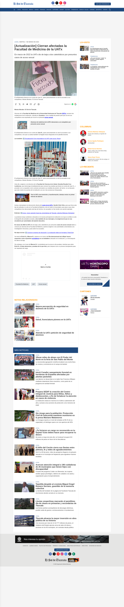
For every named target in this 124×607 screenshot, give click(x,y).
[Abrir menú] (14, 9)
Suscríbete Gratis (94, 284)
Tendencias (74, 9)
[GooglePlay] (73, 553)
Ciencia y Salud (83, 9)
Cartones (55, 9)
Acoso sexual (42, 284)
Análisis (48, 9)
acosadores (35, 238)
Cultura (67, 9)
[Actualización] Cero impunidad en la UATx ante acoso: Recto (42, 138)
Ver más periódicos (102, 4)
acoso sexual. (49, 117)
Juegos (105, 9)
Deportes (99, 9)
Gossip (62, 9)
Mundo (37, 9)
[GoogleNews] (65, 553)
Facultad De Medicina (22, 284)
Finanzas (42, 9)
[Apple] (69, 553)
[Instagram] (64, 2)
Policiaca (25, 9)
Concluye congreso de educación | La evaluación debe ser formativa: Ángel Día (50, 232)
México (31, 9)
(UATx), (64, 113)
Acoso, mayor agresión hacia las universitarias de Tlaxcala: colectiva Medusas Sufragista (48, 213)
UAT (33, 284)
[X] (56, 2)
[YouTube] (60, 2)
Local (19, 9)
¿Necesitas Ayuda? (62, 550)
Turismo (92, 9)
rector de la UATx (47, 205)
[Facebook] (53, 2)
